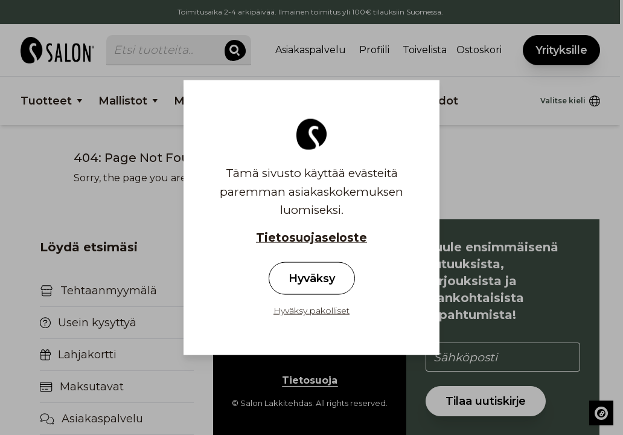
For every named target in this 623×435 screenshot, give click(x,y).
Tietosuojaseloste (311, 238)
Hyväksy (312, 278)
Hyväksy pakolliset (311, 309)
